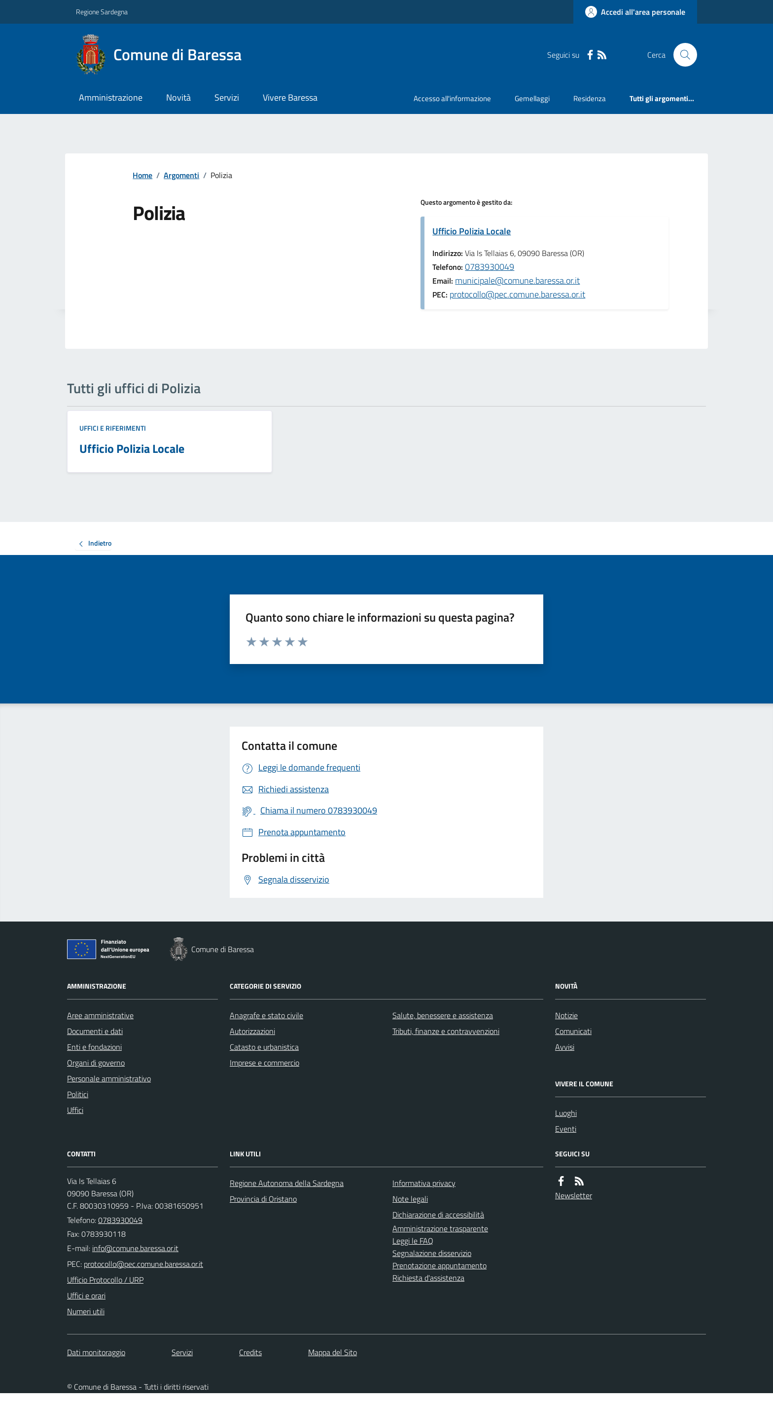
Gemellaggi (532, 98)
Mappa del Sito (332, 1352)
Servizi (226, 97)
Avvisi (564, 1047)
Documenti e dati (95, 1031)
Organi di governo (96, 1063)
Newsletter (573, 1195)
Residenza (589, 98)
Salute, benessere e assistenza (442, 1015)
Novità (178, 97)
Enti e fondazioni (94, 1047)
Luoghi (566, 1113)
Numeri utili (86, 1311)
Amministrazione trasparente (440, 1228)
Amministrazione (110, 97)
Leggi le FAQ (412, 1241)
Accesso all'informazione (452, 98)
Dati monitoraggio (96, 1352)
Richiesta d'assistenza (428, 1278)
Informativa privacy (424, 1183)
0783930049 (489, 266)
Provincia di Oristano (263, 1199)
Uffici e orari (86, 1295)
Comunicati (573, 1031)
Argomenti (181, 175)
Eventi (565, 1129)
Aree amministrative (100, 1015)
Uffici (75, 1110)
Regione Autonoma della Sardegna (287, 1183)
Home (142, 175)
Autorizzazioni (252, 1031)
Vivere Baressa (290, 97)
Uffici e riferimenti (112, 428)
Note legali (410, 1199)
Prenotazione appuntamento (439, 1265)
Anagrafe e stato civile (266, 1015)
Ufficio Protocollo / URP (105, 1280)
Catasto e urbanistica (264, 1047)
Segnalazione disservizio (431, 1253)
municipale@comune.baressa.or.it (517, 280)
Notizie (566, 1015)
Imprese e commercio (264, 1063)
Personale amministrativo (109, 1078)
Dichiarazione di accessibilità (438, 1214)
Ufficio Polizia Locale (471, 231)
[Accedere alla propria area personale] (635, 12)
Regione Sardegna (102, 11)
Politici (77, 1094)
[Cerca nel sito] (681, 55)
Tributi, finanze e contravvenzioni (445, 1031)
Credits (250, 1352)
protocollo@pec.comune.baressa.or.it (517, 294)
